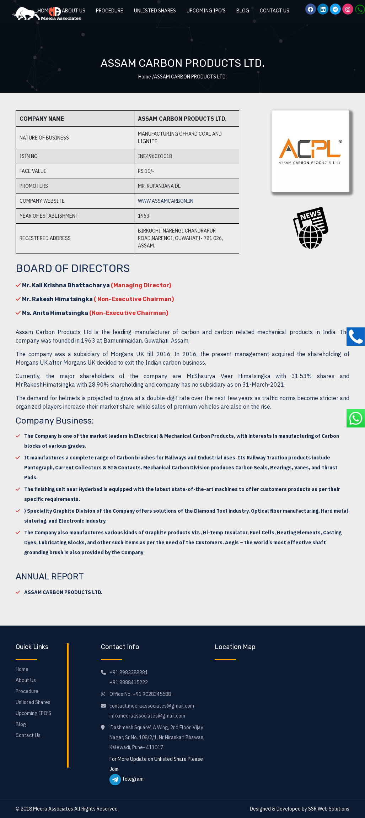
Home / (146, 76)
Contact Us (274, 10)
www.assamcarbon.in (165, 201)
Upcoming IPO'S (206, 10)
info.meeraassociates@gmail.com (147, 716)
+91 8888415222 (128, 682)
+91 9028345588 (152, 694)
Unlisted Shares (155, 10)
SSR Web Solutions (328, 809)
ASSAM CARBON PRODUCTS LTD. (63, 592)
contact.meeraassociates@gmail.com (151, 706)
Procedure (109, 10)
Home (22, 669)
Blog (242, 10)
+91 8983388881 (128, 672)
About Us (26, 680)
